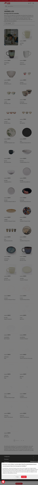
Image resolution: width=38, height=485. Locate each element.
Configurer (17, 476)
